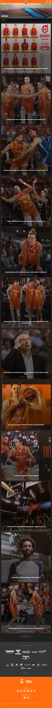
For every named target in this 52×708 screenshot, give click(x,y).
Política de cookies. (27, 703)
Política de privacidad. (20, 703)
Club (23, 478)
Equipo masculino (23, 173)
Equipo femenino (23, 71)
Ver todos (26, 673)
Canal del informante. (34, 703)
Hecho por (5, 704)
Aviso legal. (14, 703)
